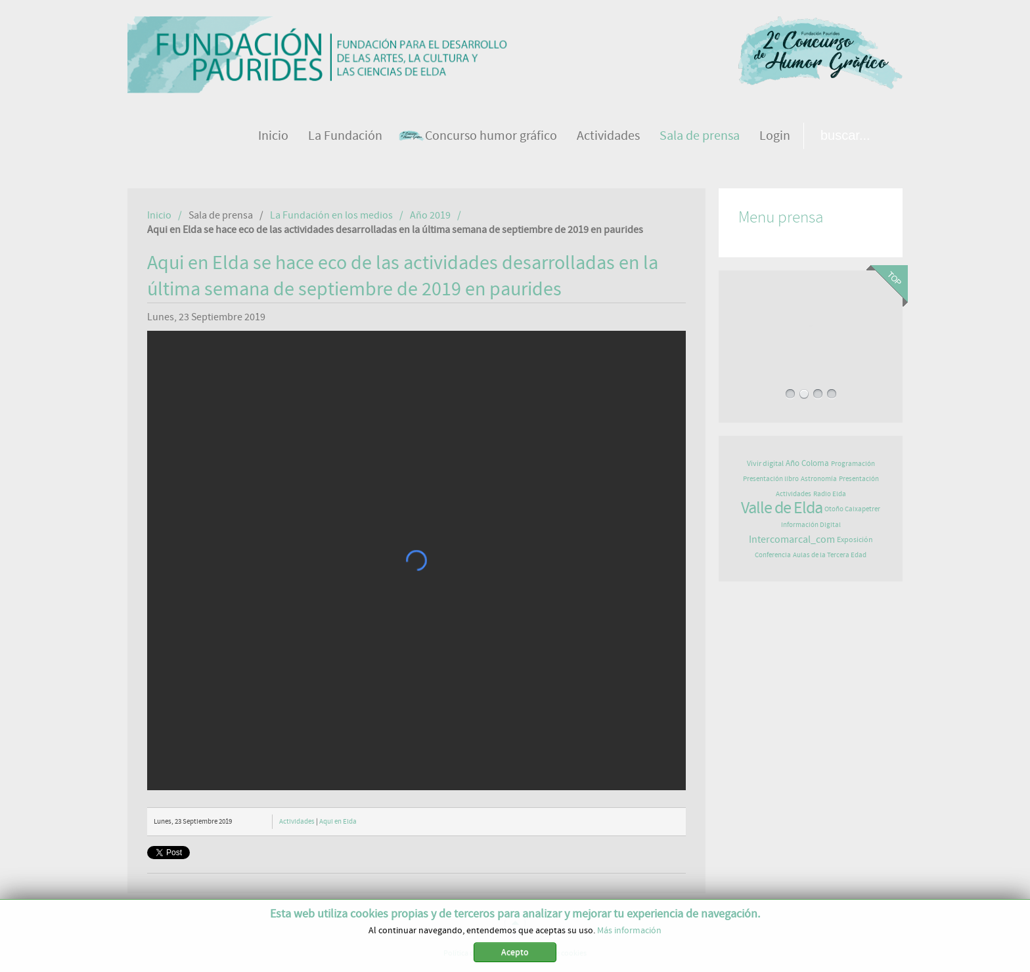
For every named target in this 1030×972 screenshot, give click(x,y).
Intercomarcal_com (792, 539)
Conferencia (773, 555)
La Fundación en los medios (331, 215)
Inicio (159, 215)
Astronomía (819, 479)
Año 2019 (430, 215)
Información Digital (811, 524)
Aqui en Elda (338, 821)
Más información (629, 930)
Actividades (297, 821)
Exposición (855, 539)
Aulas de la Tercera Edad (829, 555)
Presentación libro (771, 479)
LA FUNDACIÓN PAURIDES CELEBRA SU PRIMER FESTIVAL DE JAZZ (810, 325)
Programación (853, 463)
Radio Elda (829, 494)
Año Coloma (807, 464)
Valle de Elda (781, 508)
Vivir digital (765, 463)
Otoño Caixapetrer (852, 509)
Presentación (859, 479)
